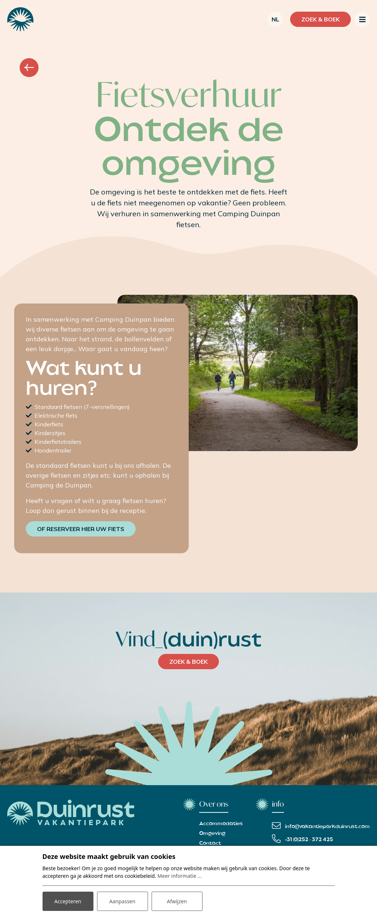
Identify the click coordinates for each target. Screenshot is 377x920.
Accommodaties (221, 823)
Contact (210, 843)
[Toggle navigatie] (362, 19)
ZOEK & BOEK (188, 661)
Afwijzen (177, 901)
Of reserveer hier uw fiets (80, 529)
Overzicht (29, 67)
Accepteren (68, 901)
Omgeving (212, 833)
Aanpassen (122, 901)
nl (275, 19)
